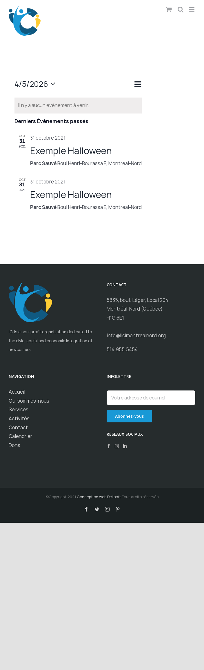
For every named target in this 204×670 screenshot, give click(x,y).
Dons (14, 445)
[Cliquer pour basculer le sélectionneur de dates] (36, 84)
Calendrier (20, 436)
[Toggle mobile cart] (169, 9)
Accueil (17, 391)
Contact (18, 427)
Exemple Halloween (71, 150)
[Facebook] (109, 446)
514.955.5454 (122, 349)
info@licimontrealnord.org (136, 335)
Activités (19, 418)
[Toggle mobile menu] (192, 9)
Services (18, 409)
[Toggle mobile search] (180, 9)
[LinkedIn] (125, 446)
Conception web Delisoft (99, 496)
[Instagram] (117, 446)
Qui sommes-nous (29, 400)
